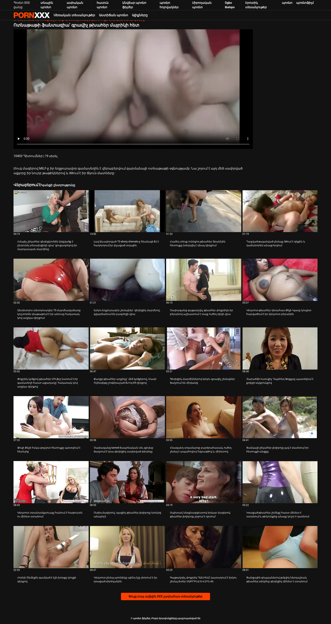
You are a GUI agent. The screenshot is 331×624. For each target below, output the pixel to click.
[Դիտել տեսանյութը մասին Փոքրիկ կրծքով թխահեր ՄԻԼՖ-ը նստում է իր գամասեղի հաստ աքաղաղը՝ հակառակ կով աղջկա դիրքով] (51, 348)
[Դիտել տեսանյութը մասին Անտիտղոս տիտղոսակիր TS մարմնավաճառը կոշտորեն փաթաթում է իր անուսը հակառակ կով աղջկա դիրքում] (51, 280)
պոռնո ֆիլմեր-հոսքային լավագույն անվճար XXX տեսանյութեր (32, 15)
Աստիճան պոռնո (113, 15)
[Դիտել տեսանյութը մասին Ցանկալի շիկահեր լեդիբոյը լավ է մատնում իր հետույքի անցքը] (280, 417)
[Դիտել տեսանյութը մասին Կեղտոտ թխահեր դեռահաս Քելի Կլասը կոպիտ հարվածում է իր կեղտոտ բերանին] (280, 280)
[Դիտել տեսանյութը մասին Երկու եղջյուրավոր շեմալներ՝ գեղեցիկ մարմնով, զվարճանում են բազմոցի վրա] (127, 280)
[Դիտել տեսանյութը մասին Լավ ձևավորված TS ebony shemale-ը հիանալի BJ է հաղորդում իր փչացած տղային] (127, 211)
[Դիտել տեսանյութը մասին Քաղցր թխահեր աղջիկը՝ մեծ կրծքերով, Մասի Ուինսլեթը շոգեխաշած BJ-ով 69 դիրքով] (127, 348)
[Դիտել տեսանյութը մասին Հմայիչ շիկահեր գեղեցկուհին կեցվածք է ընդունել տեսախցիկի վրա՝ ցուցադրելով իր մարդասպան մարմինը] (51, 211)
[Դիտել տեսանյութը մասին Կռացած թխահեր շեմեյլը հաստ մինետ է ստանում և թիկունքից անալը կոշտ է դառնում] (280, 482)
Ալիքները (140, 15)
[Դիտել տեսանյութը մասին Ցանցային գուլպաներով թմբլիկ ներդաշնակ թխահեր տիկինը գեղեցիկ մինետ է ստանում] (280, 547)
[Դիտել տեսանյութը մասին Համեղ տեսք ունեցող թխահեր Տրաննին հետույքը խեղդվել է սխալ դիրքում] (203, 211)
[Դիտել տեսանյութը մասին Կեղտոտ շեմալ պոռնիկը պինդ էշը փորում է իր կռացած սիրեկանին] (127, 547)
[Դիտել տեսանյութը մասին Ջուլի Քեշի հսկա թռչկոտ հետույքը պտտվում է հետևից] (51, 417)
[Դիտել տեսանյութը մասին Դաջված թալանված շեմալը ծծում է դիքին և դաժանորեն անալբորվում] (280, 211)
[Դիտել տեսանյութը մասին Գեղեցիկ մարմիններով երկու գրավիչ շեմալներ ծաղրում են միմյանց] (203, 348)
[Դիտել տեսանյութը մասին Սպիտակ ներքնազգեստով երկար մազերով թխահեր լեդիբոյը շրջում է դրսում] (203, 482)
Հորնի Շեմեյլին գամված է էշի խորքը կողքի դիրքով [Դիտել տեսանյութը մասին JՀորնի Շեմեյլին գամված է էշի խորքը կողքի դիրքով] (46, 579)
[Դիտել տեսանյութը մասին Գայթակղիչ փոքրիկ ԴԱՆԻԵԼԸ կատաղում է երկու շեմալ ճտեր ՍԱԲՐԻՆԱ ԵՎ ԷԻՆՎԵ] (203, 547)
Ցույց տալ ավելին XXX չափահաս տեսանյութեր (165, 596)
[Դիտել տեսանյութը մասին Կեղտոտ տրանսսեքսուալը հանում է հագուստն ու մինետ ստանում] (51, 482)
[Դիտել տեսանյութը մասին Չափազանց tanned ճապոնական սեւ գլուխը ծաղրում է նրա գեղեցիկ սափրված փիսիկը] (127, 417)
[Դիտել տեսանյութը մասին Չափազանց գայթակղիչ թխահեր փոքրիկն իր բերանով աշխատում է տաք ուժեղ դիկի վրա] (203, 280)
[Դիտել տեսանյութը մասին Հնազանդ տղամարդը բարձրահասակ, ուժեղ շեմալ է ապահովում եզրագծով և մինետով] (203, 417)
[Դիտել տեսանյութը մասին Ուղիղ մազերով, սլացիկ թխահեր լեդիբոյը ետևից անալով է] (127, 482)
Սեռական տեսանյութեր (74, 15)
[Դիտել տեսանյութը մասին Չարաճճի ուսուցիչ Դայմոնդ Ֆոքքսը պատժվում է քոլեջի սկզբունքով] (280, 348)
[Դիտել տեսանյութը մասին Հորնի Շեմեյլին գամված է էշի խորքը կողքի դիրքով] (51, 547)
